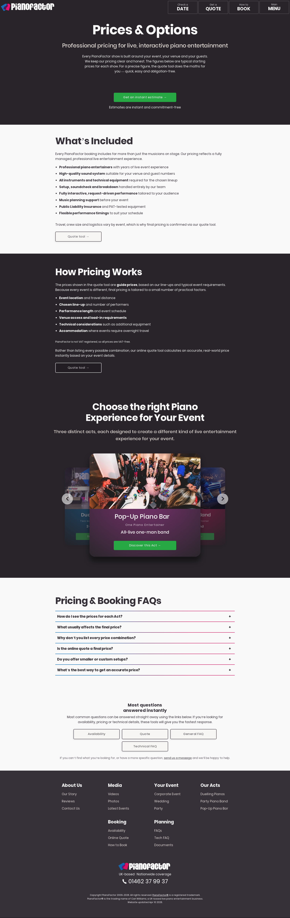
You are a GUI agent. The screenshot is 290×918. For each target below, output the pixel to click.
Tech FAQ (161, 838)
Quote (145, 734)
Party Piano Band (214, 802)
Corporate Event (167, 795)
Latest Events (118, 809)
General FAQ (193, 734)
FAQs (158, 831)
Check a (182, 7)
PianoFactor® (160, 895)
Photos (113, 802)
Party (158, 809)
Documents (163, 845)
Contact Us (71, 809)
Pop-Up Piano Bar (214, 809)
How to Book (117, 845)
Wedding (161, 802)
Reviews (68, 802)
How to (243, 7)
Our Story (69, 795)
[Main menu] (274, 7)
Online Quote (118, 838)
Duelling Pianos (212, 795)
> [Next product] (223, 499)
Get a (213, 7)
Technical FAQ (145, 747)
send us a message (178, 758)
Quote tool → (78, 237)
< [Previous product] (67, 499)
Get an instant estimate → (145, 97)
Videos (113, 795)
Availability (96, 734)
